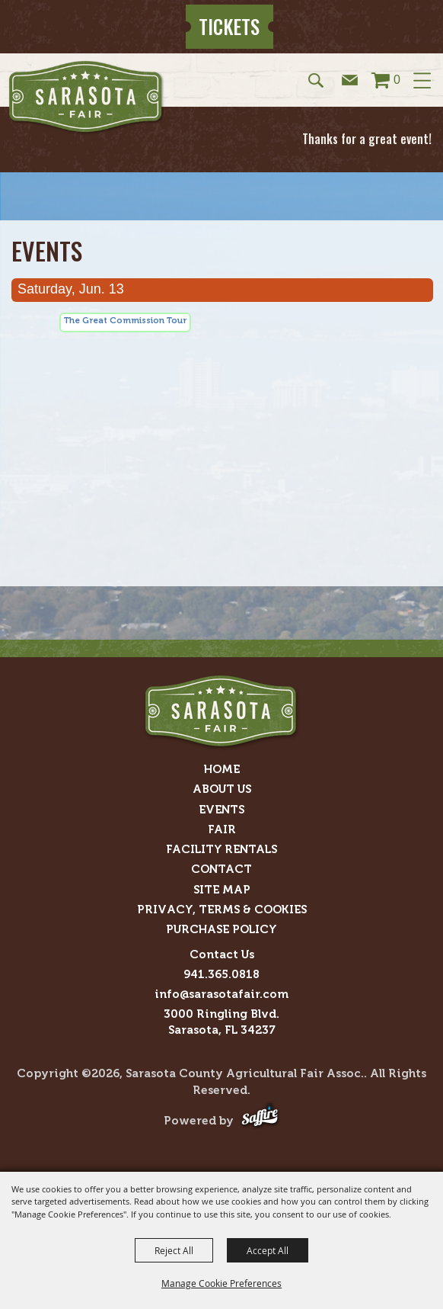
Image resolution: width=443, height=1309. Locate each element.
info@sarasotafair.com (221, 994)
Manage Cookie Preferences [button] (221, 1283)
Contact (221, 869)
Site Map (221, 890)
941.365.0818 (221, 974)
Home (222, 769)
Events (221, 810)
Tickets (229, 26)
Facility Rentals (221, 849)
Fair (222, 829)
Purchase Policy (221, 929)
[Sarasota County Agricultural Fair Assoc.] (86, 97)
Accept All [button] (267, 1250)
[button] (317, 79)
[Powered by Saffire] (260, 1120)
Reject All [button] (174, 1250)
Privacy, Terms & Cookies (222, 909)
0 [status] (397, 79)
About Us (222, 789)
